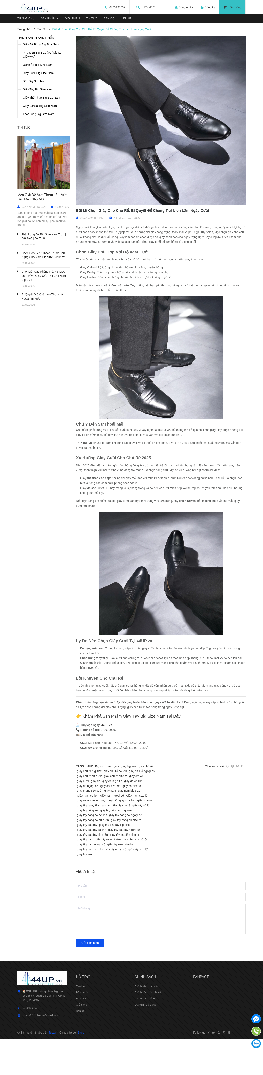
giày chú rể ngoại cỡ (142, 771)
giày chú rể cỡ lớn (115, 771)
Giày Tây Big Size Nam (37, 89)
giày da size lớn (110, 786)
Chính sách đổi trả (145, 998)
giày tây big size (99, 805)
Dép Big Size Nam (34, 81)
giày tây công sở (87, 810)
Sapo (80, 1032)
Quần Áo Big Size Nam (37, 64)
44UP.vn (106, 725)
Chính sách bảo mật (146, 986)
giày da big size (112, 781)
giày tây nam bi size (108, 839)
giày (116, 766)
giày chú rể (146, 766)
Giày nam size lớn (137, 795)
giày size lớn (127, 800)
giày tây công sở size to (126, 820)
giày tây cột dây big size (114, 825)
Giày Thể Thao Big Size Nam (41, 97)
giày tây (82, 805)
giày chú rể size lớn (89, 776)
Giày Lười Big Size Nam (38, 73)
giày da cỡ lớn (133, 781)
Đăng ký (81, 998)
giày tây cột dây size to (124, 834)
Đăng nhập (82, 992)
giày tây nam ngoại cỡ (91, 844)
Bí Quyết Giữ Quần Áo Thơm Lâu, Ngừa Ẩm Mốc (43, 296)
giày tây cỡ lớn (141, 805)
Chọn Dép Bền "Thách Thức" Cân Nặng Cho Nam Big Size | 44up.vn (43, 255)
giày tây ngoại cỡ (116, 849)
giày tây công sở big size (116, 810)
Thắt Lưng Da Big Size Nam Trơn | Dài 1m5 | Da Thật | (44, 236)
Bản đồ (80, 1010)
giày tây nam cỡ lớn (135, 839)
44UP (89, 766)
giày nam (110, 790)
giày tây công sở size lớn (93, 820)
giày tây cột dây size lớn (92, 834)
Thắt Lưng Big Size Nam (38, 114)
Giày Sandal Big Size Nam (40, 106)
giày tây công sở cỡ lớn (92, 815)
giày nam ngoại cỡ (112, 795)
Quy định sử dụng (145, 1004)
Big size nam (103, 766)
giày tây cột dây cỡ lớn (91, 829)
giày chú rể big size (89, 771)
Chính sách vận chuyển (148, 992)
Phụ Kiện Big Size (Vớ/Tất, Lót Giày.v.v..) (42, 54)
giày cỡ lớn (136, 776)
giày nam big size (129, 790)
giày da (95, 781)
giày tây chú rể (121, 805)
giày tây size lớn (138, 849)
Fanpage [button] (201, 977)
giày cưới (83, 781)
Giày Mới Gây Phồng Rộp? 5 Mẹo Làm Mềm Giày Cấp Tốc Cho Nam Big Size (44, 276)
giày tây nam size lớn (121, 844)
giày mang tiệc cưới (89, 790)
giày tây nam (85, 839)
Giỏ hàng (232, 7)
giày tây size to (86, 854)
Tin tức (23, 127)
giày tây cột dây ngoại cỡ (124, 829)
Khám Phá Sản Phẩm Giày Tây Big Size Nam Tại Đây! (132, 716)
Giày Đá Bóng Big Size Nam (41, 44)
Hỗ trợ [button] (83, 977)
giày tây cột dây (87, 825)
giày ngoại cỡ (108, 800)
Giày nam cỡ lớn (87, 795)
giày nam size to (87, 800)
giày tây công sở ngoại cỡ (125, 815)
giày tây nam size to (90, 849)
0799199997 (117, 7)
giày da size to (131, 786)
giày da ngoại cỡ (87, 786)
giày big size (129, 766)
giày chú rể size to (115, 776)
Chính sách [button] (145, 977)
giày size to (144, 800)
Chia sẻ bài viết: (215, 766)
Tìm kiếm (81, 986)
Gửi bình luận (90, 942)
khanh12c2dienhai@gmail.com (41, 1015)
